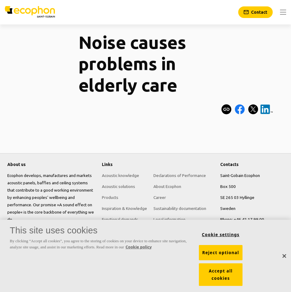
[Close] (284, 256)
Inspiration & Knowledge (124, 208)
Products (110, 197)
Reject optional (220, 252)
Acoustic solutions (118, 186)
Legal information (169, 219)
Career (159, 197)
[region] (145, 256)
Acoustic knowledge (120, 175)
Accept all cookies (220, 274)
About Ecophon (167, 186)
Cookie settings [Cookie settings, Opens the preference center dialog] (220, 234)
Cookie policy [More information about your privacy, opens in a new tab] (139, 247)
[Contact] (255, 12)
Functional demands (120, 219)
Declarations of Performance (179, 175)
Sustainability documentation (179, 208)
